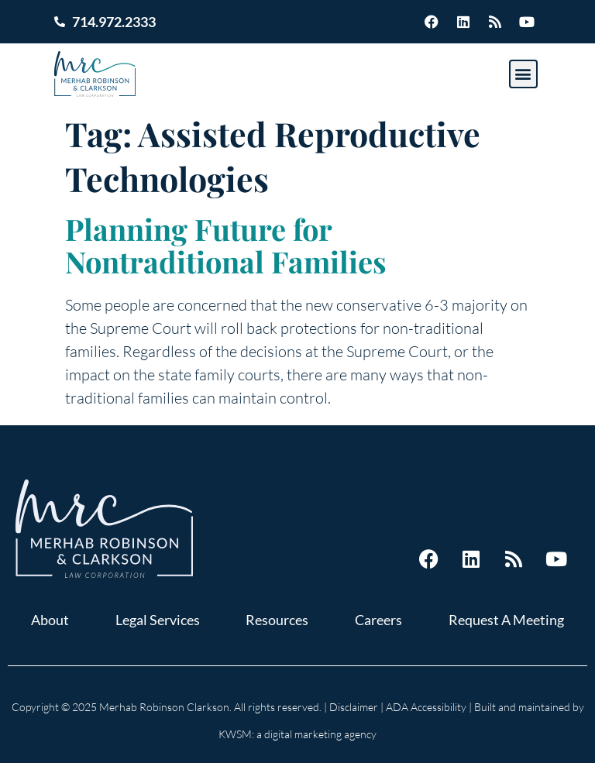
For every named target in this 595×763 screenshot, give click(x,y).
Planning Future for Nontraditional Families (226, 245)
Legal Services (157, 619)
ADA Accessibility (426, 706)
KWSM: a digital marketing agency (297, 734)
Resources (277, 619)
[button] (523, 74)
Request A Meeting (506, 619)
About (50, 619)
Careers (378, 619)
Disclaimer (353, 706)
